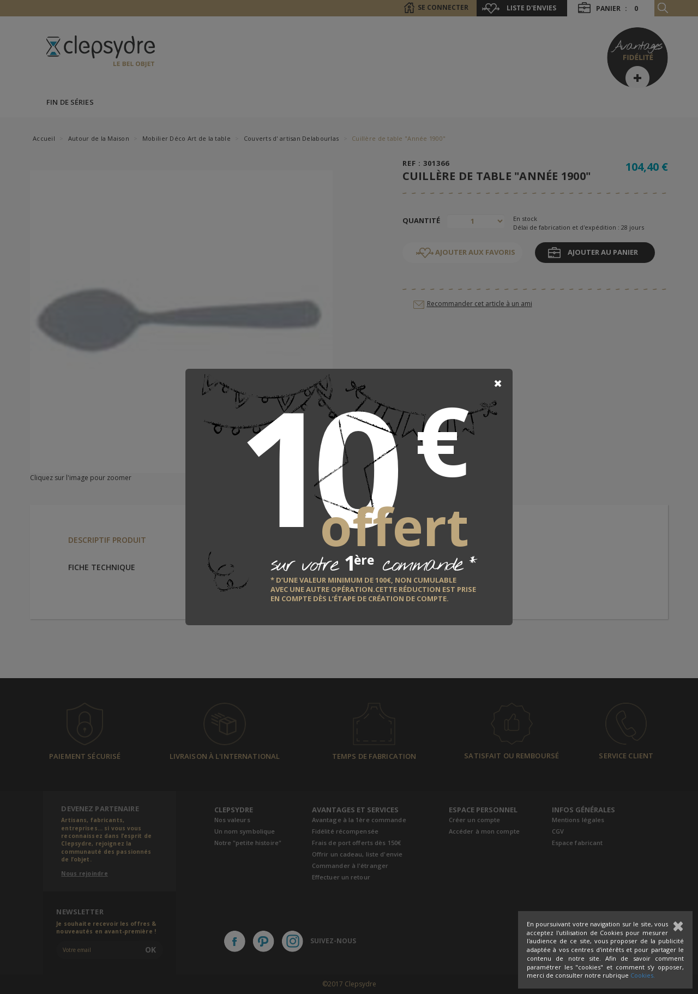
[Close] (498, 383)
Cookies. (642, 975)
